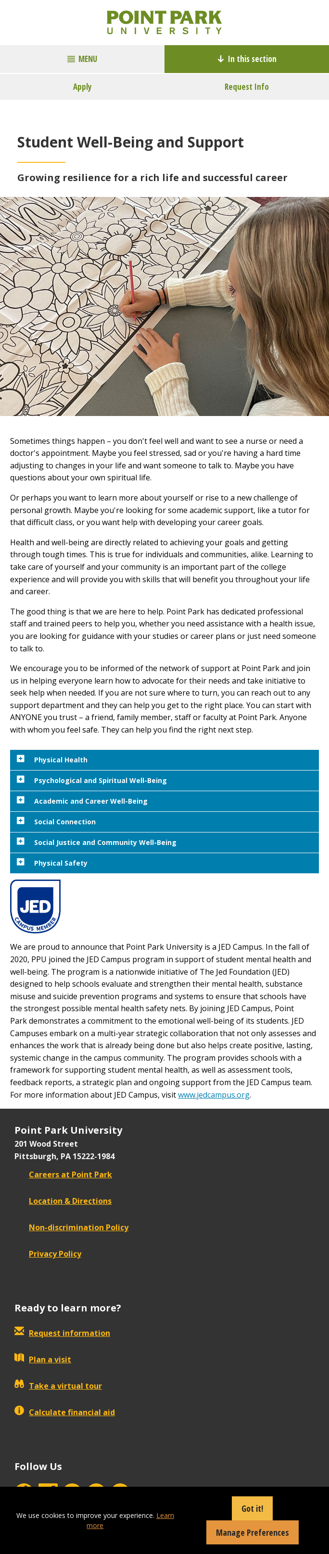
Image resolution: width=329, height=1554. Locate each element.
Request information (62, 1333)
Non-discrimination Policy (71, 1227)
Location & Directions (63, 1201)
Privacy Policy (47, 1253)
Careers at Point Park (63, 1174)
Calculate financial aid (64, 1412)
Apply (82, 86)
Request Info (247, 86)
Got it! (252, 1508)
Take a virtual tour (58, 1386)
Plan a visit (42, 1359)
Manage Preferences (252, 1532)
